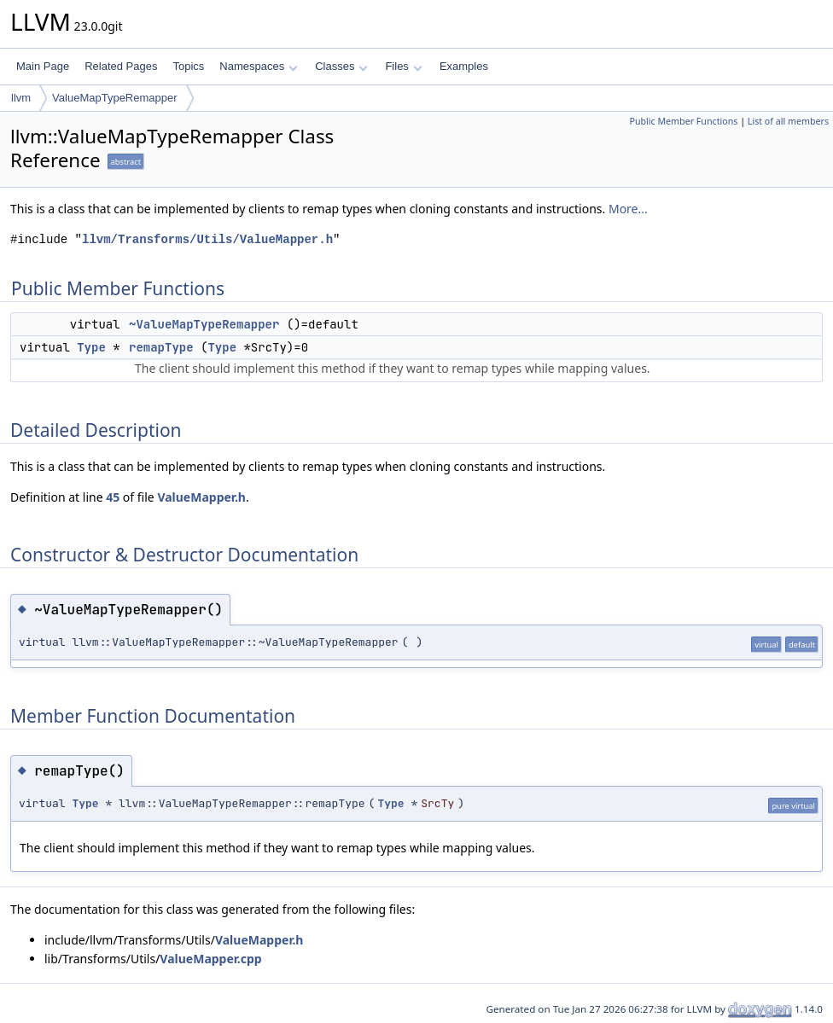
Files (403, 66)
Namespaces (258, 66)
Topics (188, 66)
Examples (464, 66)
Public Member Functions (683, 121)
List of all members (788, 121)
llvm (21, 97)
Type (91, 347)
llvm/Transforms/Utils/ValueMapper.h (207, 239)
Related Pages (120, 66)
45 (112, 497)
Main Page (42, 66)
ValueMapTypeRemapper (114, 97)
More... (628, 209)
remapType (161, 347)
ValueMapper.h (201, 497)
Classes (341, 66)
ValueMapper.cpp (210, 958)
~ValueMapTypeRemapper (204, 324)
